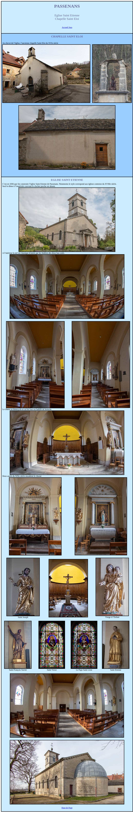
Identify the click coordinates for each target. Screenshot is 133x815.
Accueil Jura (67, 27)
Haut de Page (67, 808)
